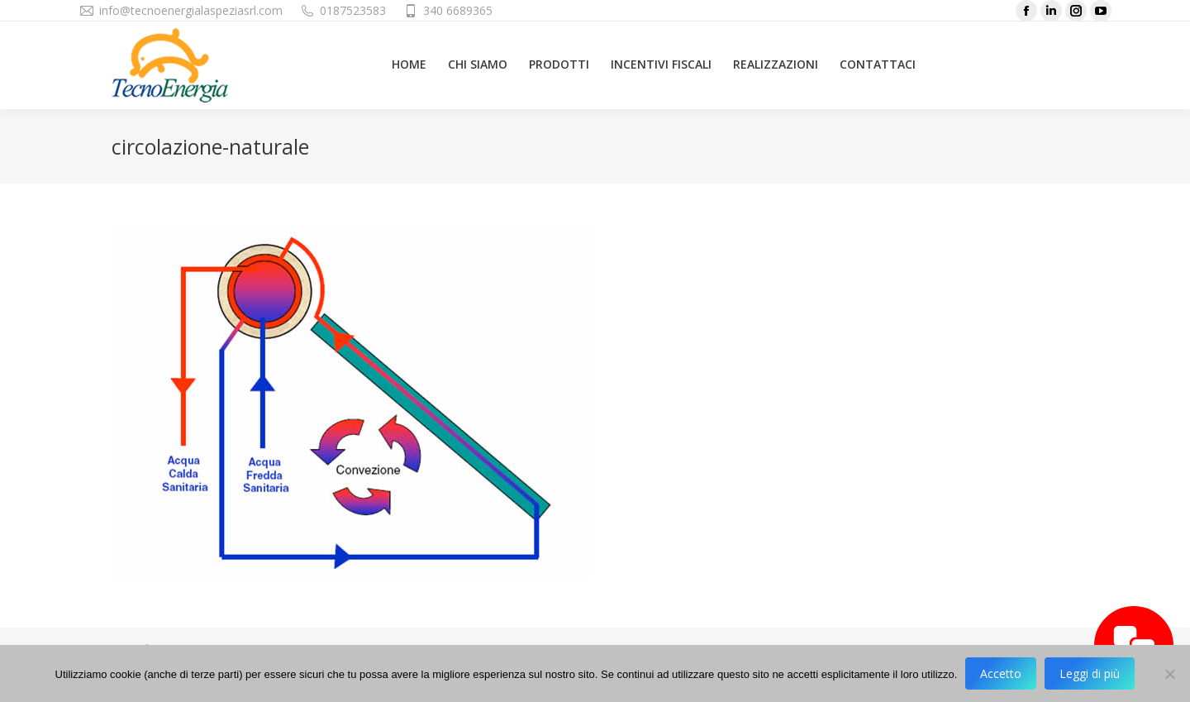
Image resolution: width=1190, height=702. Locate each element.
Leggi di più (1089, 673)
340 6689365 (458, 10)
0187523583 (353, 10)
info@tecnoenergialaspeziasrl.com (191, 10)
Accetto (1000, 673)
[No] (1169, 674)
